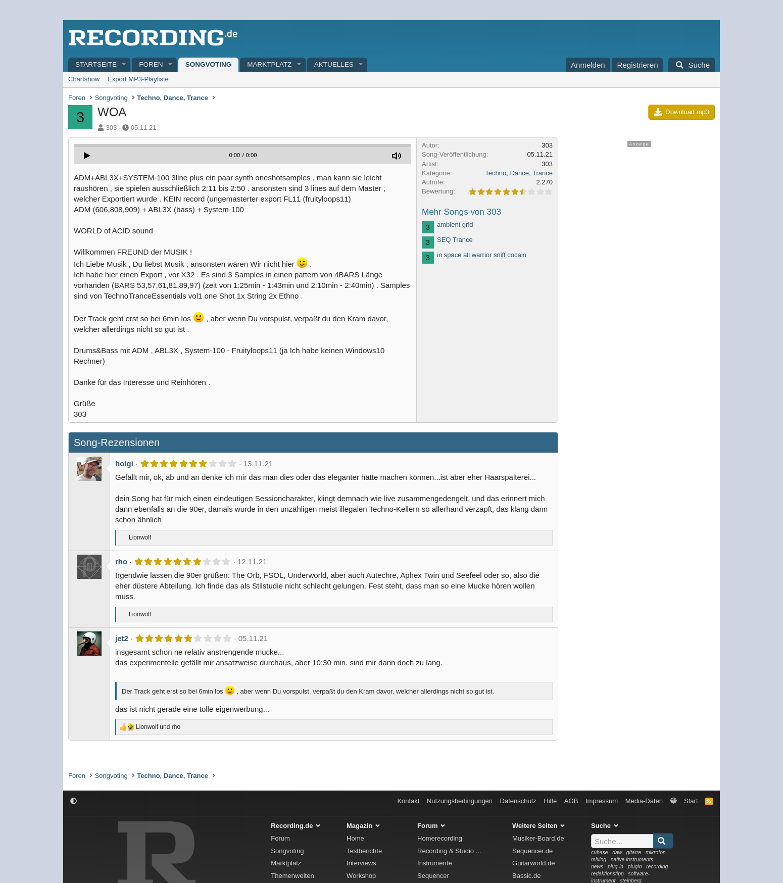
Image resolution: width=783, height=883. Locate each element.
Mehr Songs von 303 (461, 212)
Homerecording (439, 838)
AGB (571, 801)
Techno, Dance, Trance (519, 173)
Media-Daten (644, 801)
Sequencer (433, 875)
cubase (599, 852)
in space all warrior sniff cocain (481, 255)
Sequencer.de (532, 851)
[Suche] (691, 65)
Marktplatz (269, 64)
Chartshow (84, 79)
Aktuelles (334, 64)
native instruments (632, 859)
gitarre (633, 852)
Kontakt (408, 801)
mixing (598, 859)
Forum (280, 838)
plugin (635, 866)
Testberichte (364, 851)
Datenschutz (518, 801)
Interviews (361, 863)
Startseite (96, 64)
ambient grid (455, 224)
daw (617, 852)
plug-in (615, 866)
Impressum (601, 801)
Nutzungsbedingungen (460, 801)
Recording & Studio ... (449, 851)
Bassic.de (526, 875)
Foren (151, 64)
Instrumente (434, 863)
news (597, 866)
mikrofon (656, 852)
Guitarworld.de (533, 863)
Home (355, 838)
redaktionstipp (607, 873)
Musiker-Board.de (538, 838)
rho (121, 561)
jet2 (121, 638)
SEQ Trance (455, 239)
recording (657, 866)
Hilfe (550, 801)
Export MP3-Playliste (138, 79)
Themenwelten (292, 875)
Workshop (361, 875)
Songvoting (208, 64)
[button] (124, 65)
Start (691, 801)
